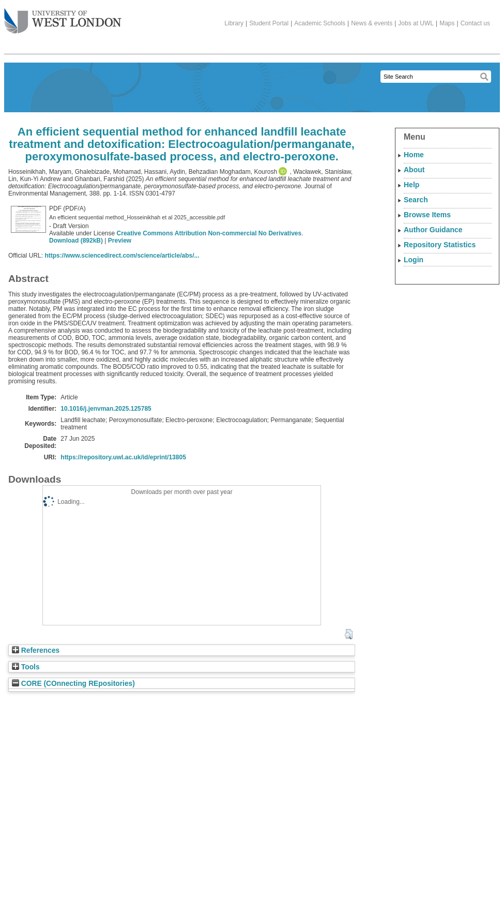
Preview (119, 240)
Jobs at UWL (416, 23)
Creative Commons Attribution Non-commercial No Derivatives (209, 233)
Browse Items (427, 215)
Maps (446, 23)
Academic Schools (319, 23)
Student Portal (268, 23)
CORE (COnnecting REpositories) (73, 683)
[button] (349, 634)
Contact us (475, 23)
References (35, 650)
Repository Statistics (440, 245)
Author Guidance (433, 230)
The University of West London (63, 17)
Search (416, 200)
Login (413, 260)
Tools (26, 667)
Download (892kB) (76, 240)
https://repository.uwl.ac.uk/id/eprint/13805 (123, 457)
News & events (371, 23)
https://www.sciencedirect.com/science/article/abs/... (121, 255)
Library (233, 23)
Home (414, 155)
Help (411, 185)
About (414, 170)
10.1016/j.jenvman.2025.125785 (105, 408)
